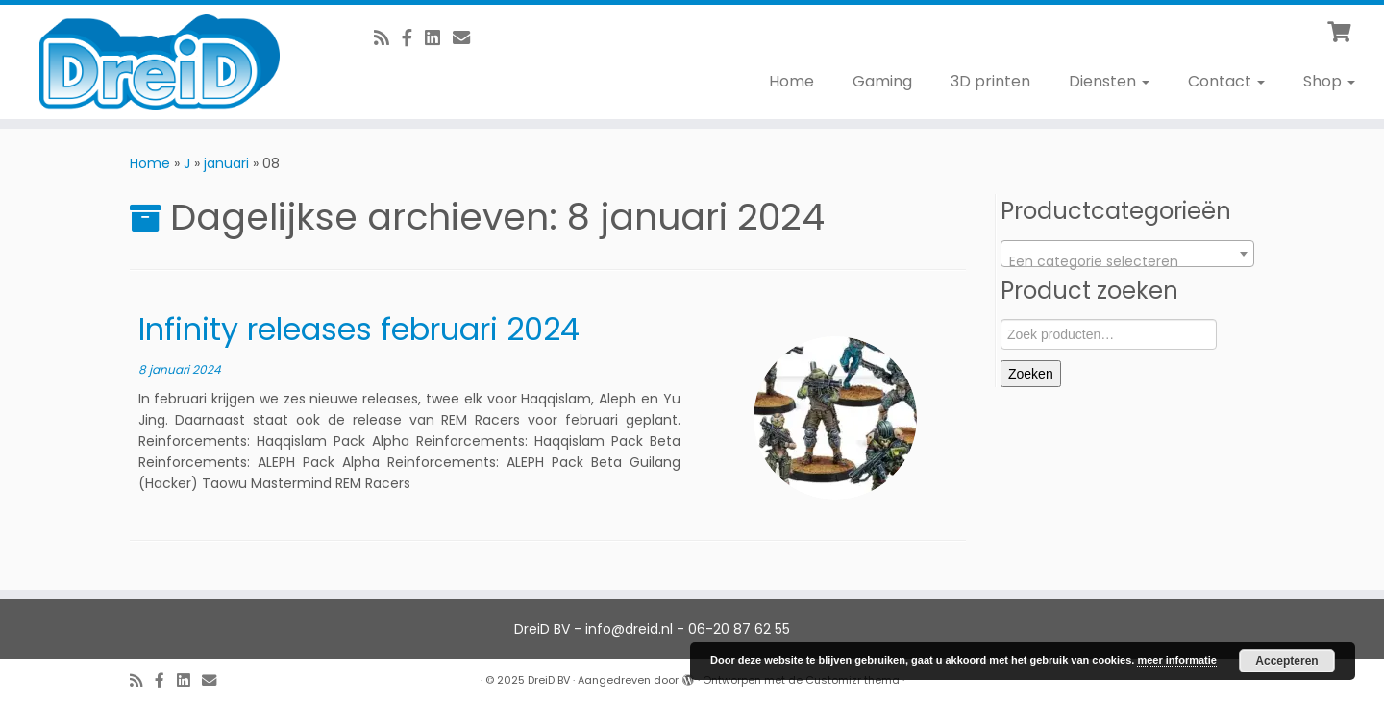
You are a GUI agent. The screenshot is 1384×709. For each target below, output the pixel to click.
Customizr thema (852, 680)
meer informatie (1177, 660)
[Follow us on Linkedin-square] (439, 38)
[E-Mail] (467, 38)
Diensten (1109, 81)
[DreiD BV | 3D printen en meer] (159, 62)
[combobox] (1127, 253)
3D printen (990, 81)
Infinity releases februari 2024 (359, 329)
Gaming (882, 81)
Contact (1226, 81)
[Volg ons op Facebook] (413, 38)
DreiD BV (549, 680)
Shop (1329, 81)
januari (226, 163)
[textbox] (1127, 261)
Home (791, 81)
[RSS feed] (388, 38)
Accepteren (1286, 661)
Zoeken (1030, 373)
